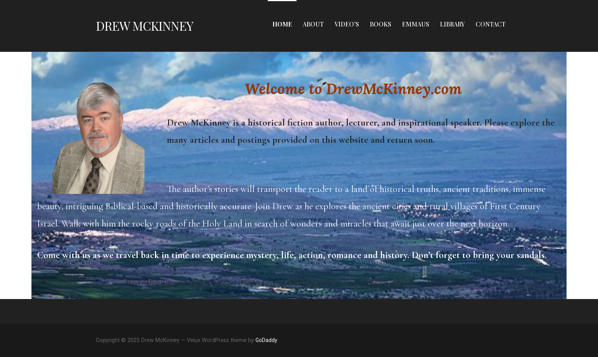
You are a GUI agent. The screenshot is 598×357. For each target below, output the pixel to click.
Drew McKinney (145, 25)
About (313, 24)
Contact (491, 24)
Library (452, 24)
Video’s (346, 24)
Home (282, 24)
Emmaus (415, 24)
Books (380, 24)
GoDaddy (266, 340)
